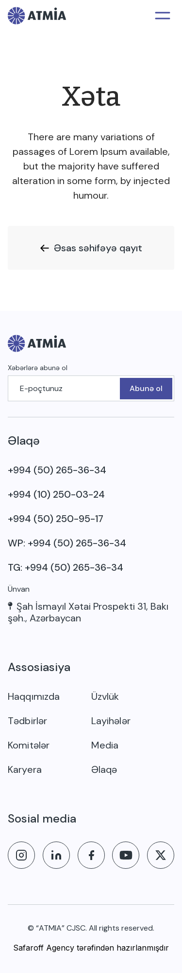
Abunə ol (146, 388)
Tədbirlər (27, 720)
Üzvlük (105, 696)
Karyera (25, 769)
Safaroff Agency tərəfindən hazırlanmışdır (91, 948)
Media (105, 745)
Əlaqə (104, 769)
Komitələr (29, 745)
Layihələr (111, 720)
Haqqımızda (34, 696)
